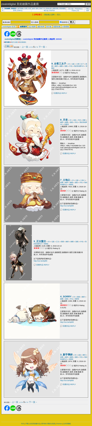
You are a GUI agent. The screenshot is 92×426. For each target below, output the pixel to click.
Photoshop (78, 9)
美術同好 (52, 10)
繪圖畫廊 (23, 27)
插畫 (84, 120)
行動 (87, 9)
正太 (57, 241)
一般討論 (45, 10)
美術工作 (42, 8)
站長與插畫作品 (35, 424)
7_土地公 (65, 180)
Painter (74, 10)
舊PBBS (44, 424)
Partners (59, 424)
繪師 (56, 66)
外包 (70, 66)
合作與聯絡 (67, 424)
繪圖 (61, 66)
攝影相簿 (40, 27)
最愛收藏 (56, 27)
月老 (79, 120)
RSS (22, 424)
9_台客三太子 (58, 63)
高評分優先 (14, 42)
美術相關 (62, 8)
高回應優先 (22, 42)
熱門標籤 (20, 8)
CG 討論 (70, 9)
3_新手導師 (66, 354)
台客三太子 (80, 64)
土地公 (82, 180)
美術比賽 (49, 8)
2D (69, 64)
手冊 (26, 424)
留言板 (48, 27)
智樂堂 (66, 124)
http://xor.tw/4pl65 (67, 206)
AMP (87, 10)
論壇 (33, 8)
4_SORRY (65, 296)
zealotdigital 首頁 (8, 27)
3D (78, 10)
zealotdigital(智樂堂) (13, 39)
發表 (37, 8)
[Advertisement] (46, 18)
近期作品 (19, 10)
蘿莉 (84, 355)
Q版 (73, 64)
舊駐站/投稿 (51, 424)
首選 (25, 8)
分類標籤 (65, 27)
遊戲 (65, 66)
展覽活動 (55, 8)
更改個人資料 (49, 15)
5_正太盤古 (40, 241)
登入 (59, 15)
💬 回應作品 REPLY (59, 93)
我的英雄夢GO (79, 66)
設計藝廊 (32, 27)
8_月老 (64, 119)
